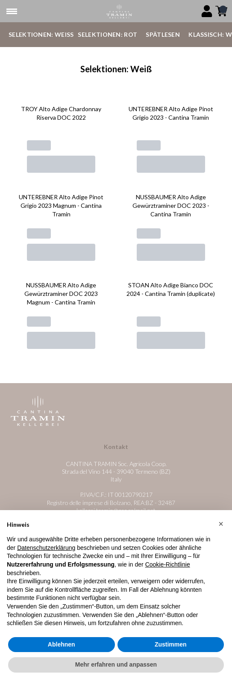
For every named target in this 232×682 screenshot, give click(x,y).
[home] (119, 11)
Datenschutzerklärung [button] (46, 547)
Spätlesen (163, 34)
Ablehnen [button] (61, 644)
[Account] (207, 11)
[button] (221, 524)
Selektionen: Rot (107, 34)
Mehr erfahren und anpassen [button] (116, 664)
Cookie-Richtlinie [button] (167, 564)
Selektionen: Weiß (41, 34)
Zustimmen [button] (171, 644)
